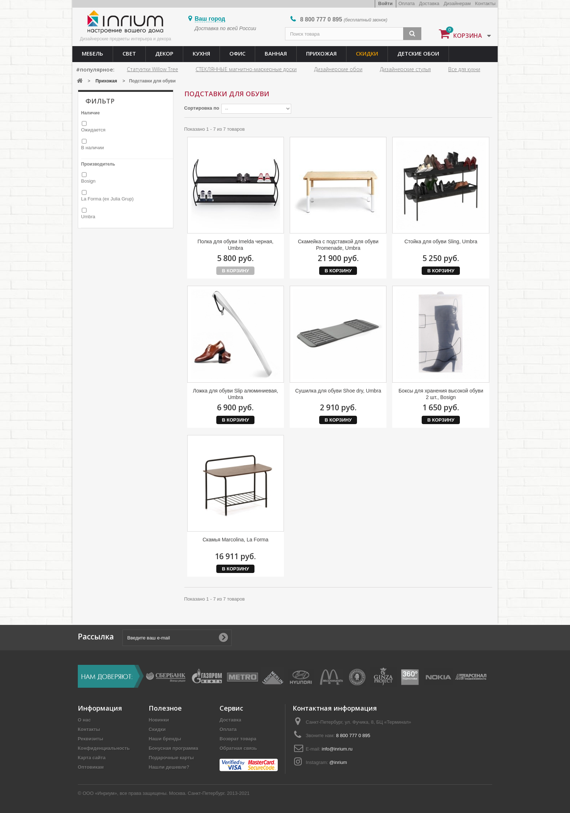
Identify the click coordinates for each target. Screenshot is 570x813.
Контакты (485, 3)
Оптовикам (91, 767)
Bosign (88, 181)
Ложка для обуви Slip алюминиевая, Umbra (235, 394)
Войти (385, 3)
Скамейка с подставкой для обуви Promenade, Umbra (338, 245)
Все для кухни (464, 69)
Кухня (201, 53)
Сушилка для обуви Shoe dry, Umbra (338, 391)
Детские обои (418, 53)
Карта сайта (92, 757)
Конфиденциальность (104, 748)
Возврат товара (238, 738)
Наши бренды (165, 738)
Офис (237, 53)
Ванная (276, 53)
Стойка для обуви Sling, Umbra (440, 241)
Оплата (406, 3)
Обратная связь (238, 748)
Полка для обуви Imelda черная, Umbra (235, 245)
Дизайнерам (457, 3)
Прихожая (321, 53)
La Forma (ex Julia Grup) (107, 199)
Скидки (367, 53)
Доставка (429, 3)
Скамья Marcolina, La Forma (235, 539)
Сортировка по (201, 108)
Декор (164, 53)
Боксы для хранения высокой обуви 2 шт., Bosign (440, 394)
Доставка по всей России (225, 28)
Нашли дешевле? (169, 767)
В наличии (92, 147)
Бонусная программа (173, 748)
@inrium (338, 762)
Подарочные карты (171, 757)
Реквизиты (90, 738)
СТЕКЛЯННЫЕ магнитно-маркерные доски (246, 69)
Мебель (92, 53)
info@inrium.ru (337, 749)
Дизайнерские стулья (405, 69)
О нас (84, 720)
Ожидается (93, 130)
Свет (129, 53)
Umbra (88, 216)
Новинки (159, 720)
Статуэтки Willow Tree (152, 69)
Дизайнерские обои (338, 69)
